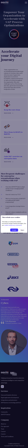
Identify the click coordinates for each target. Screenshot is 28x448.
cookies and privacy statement (13, 225)
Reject (22, 230)
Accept (14, 230)
